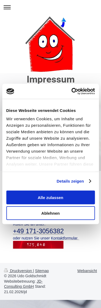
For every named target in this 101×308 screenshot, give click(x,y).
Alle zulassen (50, 197)
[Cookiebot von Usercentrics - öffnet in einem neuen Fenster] (72, 91)
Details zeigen (70, 181)
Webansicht (87, 271)
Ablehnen (50, 213)
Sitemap (42, 271)
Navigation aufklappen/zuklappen (50, 7)
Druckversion (18, 271)
